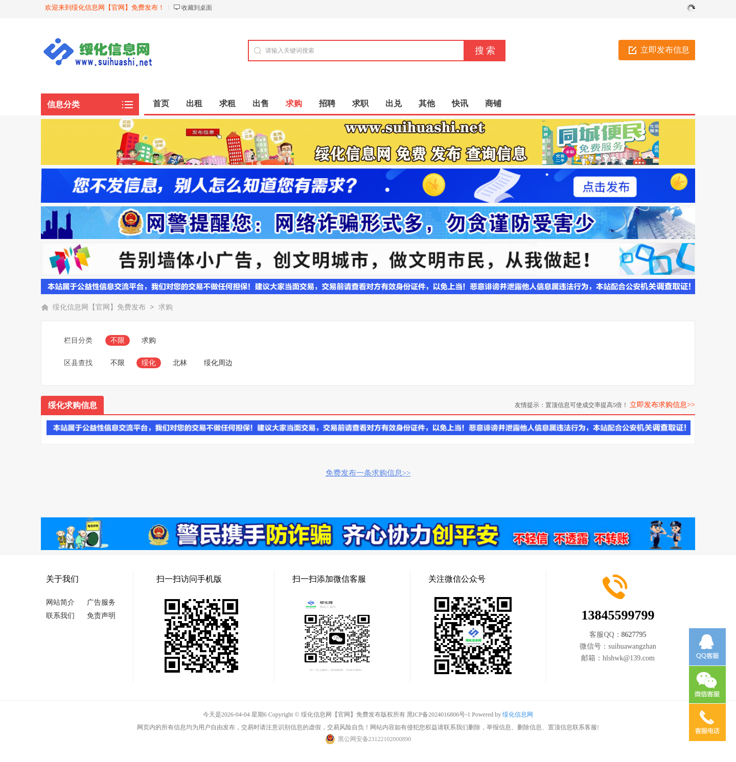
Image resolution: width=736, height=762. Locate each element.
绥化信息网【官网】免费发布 (99, 307)
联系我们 (60, 616)
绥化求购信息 (72, 405)
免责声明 (101, 616)
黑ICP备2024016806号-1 (439, 714)
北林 (180, 363)
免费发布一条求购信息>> (368, 473)
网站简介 (60, 602)
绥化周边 (218, 363)
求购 (165, 307)
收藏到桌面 (196, 7)
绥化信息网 (517, 714)
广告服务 (101, 602)
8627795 (634, 634)
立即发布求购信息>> (662, 405)
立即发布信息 (664, 49)
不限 (117, 340)
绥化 (149, 363)
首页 (161, 103)
